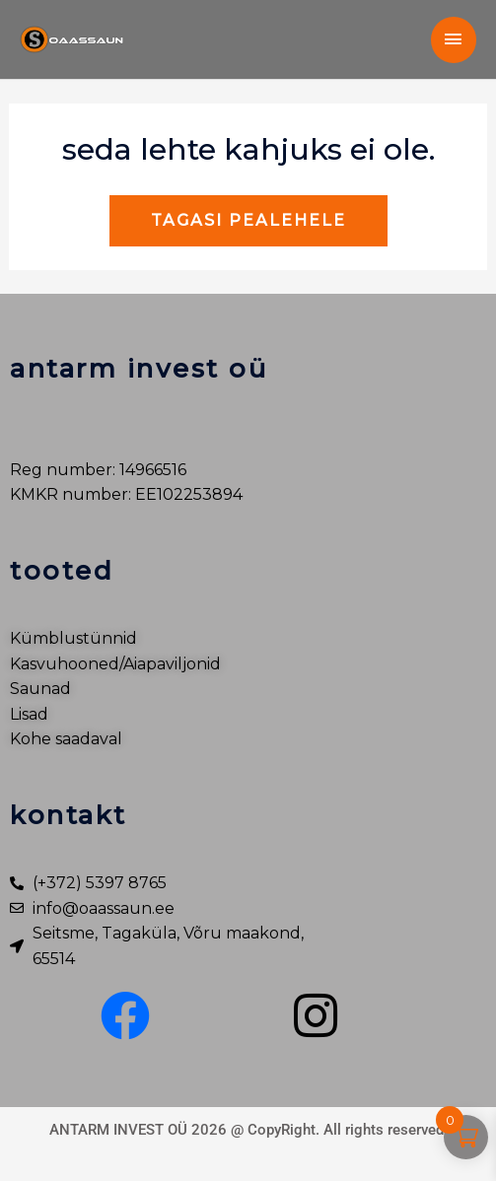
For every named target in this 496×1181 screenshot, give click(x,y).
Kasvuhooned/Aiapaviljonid (115, 664)
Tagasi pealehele (248, 220)
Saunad (40, 688)
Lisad (29, 714)
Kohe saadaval (66, 738)
